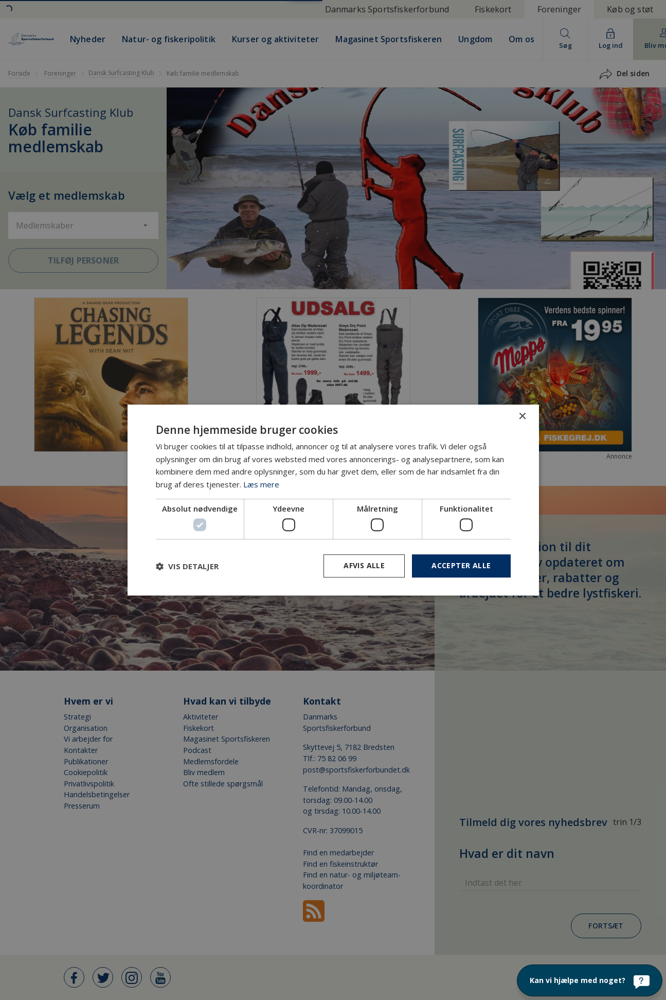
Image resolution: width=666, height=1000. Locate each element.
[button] (187, 566)
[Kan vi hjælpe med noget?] (589, 980)
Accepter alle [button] (461, 566)
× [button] (522, 416)
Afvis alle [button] (364, 566)
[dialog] (333, 500)
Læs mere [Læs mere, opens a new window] (261, 484)
